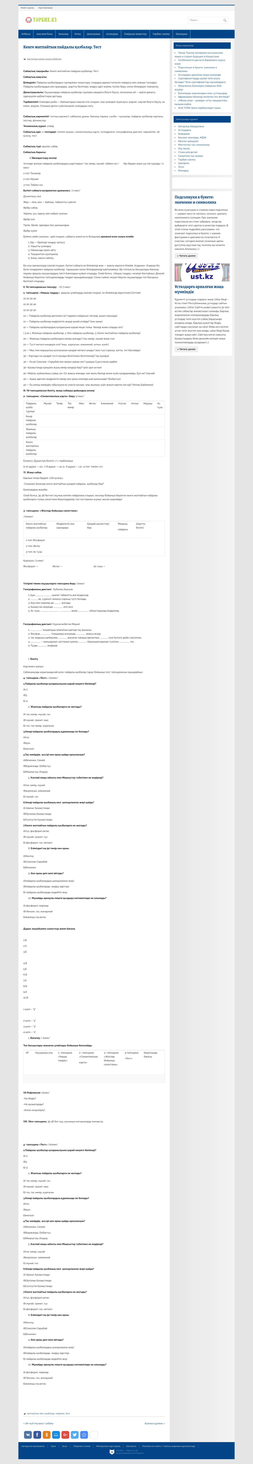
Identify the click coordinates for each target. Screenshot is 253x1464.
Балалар (64, 34)
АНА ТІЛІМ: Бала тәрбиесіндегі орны (199, 107)
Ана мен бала (44, 34)
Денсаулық (93, 34)
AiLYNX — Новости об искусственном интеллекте (130, 1451)
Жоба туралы (27, 8)
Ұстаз (78, 34)
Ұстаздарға (184, 130)
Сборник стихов (81, 1446)
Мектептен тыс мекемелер (194, 144)
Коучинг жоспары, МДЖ (192, 137)
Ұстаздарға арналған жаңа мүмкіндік (199, 74)
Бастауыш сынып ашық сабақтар (44, 59)
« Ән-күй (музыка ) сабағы (38, 1423)
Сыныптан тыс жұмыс (190, 155)
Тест (68, 1413)
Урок (53, 1446)
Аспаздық (112, 34)
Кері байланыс (45, 8)
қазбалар (50, 1413)
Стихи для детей (187, 152)
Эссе (181, 166)
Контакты (131, 1446)
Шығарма (181, 34)
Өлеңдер (183, 170)
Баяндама (184, 133)
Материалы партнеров (108, 1446)
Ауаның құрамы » (155, 1423)
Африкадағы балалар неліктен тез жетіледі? (204, 96)
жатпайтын (33, 1413)
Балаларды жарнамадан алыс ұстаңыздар (202, 93)
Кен (42, 1413)
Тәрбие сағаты (161, 34)
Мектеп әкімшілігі (188, 141)
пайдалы (60, 1413)
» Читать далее (186, 255)
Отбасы (25, 34)
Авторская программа (33, 1446)
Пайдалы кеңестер (135, 34)
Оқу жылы (184, 148)
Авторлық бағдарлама (191, 126)
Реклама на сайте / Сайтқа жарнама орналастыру (168, 1446)
